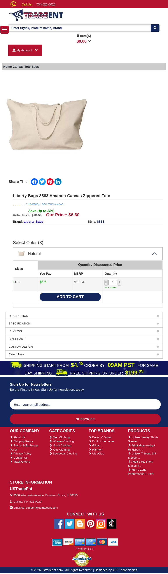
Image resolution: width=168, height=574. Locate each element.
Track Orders (20, 461)
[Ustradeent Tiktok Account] (111, 523)
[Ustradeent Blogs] (80, 523)
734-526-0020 (45, 4)
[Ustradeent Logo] (51, 14)
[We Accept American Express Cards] (57, 541)
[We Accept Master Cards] (102, 541)
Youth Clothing (60, 445)
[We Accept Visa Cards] (113, 541)
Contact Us (19, 457)
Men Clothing (59, 437)
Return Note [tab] (84, 354)
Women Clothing (61, 441)
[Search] (155, 28)
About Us (17, 437)
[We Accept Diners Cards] (80, 541)
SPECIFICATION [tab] (84, 323)
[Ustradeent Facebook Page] (59, 523)
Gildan (94, 445)
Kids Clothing (59, 449)
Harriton (95, 449)
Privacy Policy (20, 453)
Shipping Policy (21, 441)
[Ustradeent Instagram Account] (101, 523)
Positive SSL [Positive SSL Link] (85, 549)
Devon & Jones (100, 437)
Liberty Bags (34, 221)
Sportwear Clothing (63, 453)
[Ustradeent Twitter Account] (69, 523)
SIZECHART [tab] (84, 339)
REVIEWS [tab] (84, 331)
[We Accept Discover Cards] (68, 541)
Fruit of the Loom (101, 441)
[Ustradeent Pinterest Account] (90, 523)
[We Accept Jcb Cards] (91, 541)
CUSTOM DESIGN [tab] (84, 347)
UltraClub (96, 453)
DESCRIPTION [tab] (84, 316)
